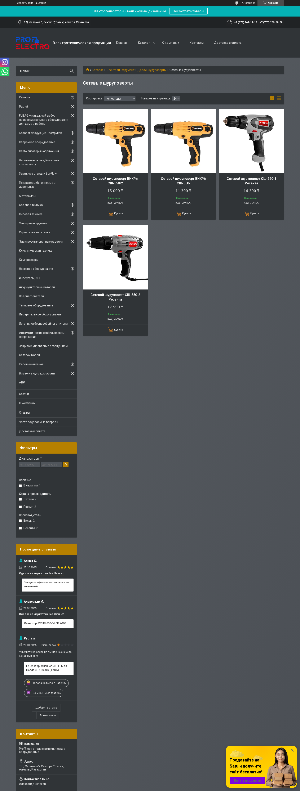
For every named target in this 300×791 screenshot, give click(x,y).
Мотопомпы (27, 196)
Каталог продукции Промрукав (40, 133)
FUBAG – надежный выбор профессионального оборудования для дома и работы (43, 119)
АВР (22, 382)
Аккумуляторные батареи (37, 287)
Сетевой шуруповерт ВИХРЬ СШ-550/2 (115, 181)
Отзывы (24, 412)
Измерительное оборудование (40, 314)
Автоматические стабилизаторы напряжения (42, 335)
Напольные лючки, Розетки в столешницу (39, 162)
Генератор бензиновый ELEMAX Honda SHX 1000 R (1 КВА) (46, 667)
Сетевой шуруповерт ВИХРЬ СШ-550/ (183, 181)
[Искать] (72, 71)
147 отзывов (247, 2)
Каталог (144, 42)
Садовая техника (31, 205)
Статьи (24, 394)
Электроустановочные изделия (41, 241)
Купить (118, 213)
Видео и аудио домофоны (37, 373)
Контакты (197, 42)
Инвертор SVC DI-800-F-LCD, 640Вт (46, 623)
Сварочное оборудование (37, 142)
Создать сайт (25, 2)
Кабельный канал (31, 364)
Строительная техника (34, 232)
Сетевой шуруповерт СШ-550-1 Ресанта (251, 181)
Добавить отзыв (46, 707)
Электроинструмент (120, 70)
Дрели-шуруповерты (151, 70)
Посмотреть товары (188, 11)
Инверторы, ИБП (30, 278)
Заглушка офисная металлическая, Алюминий (46, 584)
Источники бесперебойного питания (44, 323)
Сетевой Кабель (30, 355)
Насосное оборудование (36, 268)
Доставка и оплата (228, 42)
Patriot (23, 106)
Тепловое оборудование (36, 305)
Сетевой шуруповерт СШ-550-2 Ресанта (115, 297)
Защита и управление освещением (43, 346)
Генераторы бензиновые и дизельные (37, 185)
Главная (122, 42)
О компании (170, 42)
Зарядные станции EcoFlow (38, 173)
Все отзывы (48, 715)
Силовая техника (31, 214)
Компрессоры (28, 259)
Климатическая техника (35, 250)
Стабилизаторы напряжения (39, 151)
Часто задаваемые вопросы (38, 422)
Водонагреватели (31, 296)
